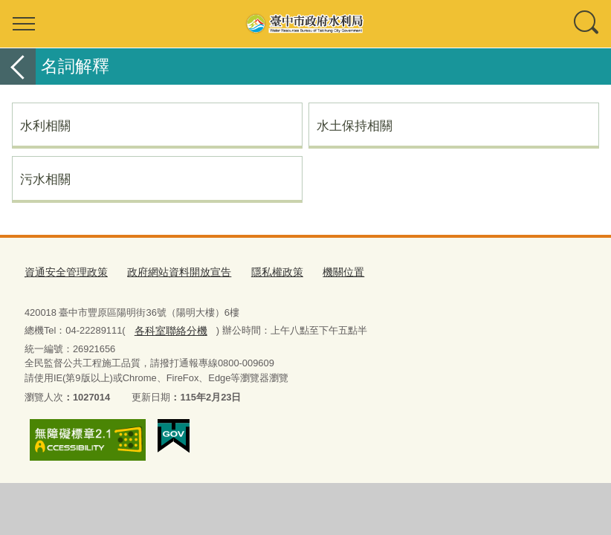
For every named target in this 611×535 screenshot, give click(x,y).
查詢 (587, 24)
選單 (24, 24)
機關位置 (325, 271)
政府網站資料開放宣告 (169, 271)
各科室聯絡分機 (167, 327)
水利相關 (45, 125)
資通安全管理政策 (63, 271)
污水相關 (45, 179)
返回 (18, 66)
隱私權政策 (262, 271)
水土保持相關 (354, 125)
